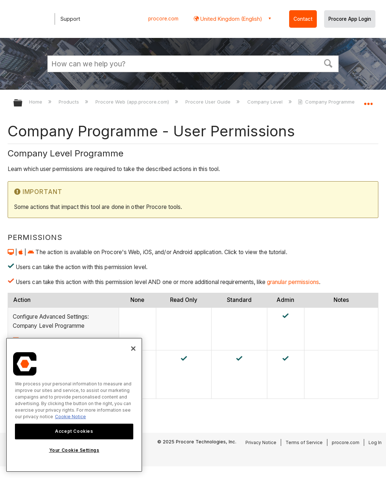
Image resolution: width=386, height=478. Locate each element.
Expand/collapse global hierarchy (22, 103)
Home (36, 102)
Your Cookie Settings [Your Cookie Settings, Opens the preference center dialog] (74, 450)
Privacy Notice (260, 442)
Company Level (265, 102)
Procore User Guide (208, 102)
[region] (74, 405)
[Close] (133, 349)
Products (69, 102)
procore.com (163, 19)
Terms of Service (304, 442)
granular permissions (292, 282)
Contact (303, 19)
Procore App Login (349, 19)
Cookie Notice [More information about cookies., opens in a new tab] (70, 416)
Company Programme (327, 102)
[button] (328, 63)
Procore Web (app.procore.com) (132, 102)
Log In (375, 442)
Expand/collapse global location (368, 101)
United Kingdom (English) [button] (230, 19)
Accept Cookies (74, 431)
